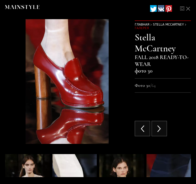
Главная (142, 24)
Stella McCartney (168, 24)
